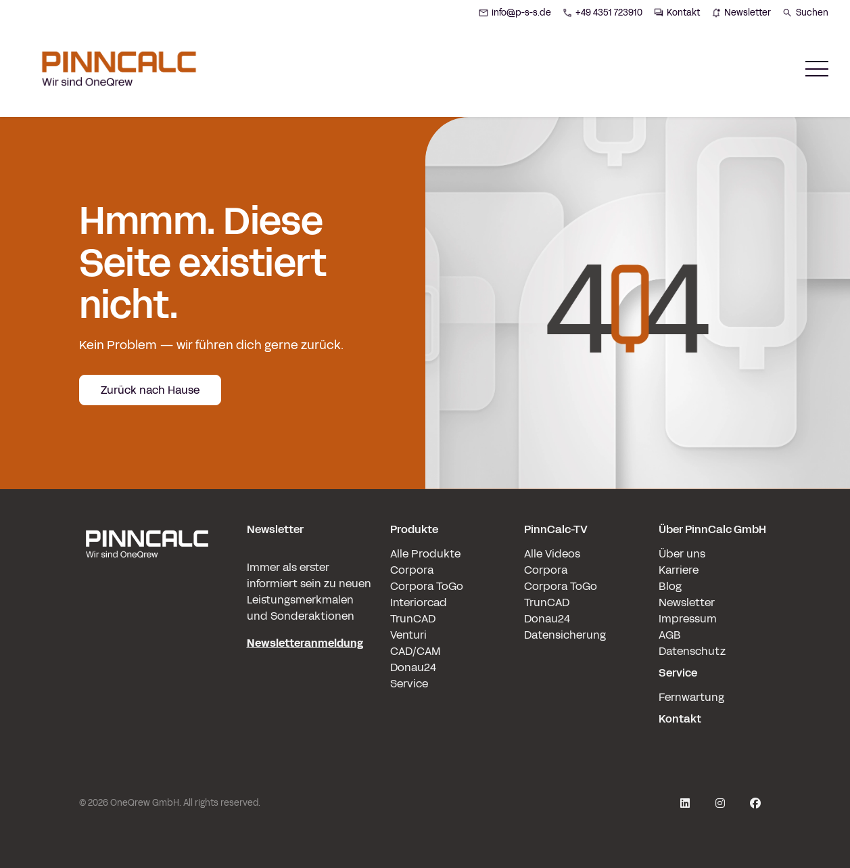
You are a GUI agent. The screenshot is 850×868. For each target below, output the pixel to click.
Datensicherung (565, 635)
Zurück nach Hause (150, 390)
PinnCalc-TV (556, 529)
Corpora (411, 570)
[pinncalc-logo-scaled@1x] (146, 624)
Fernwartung (691, 697)
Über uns (682, 554)
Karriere (679, 570)
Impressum (688, 618)
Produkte (414, 529)
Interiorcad (418, 602)
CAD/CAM (415, 651)
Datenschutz (692, 651)
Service (409, 683)
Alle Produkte (425, 554)
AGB (670, 635)
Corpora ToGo (426, 586)
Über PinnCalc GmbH (712, 529)
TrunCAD (412, 618)
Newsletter (687, 602)
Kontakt (680, 719)
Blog (670, 586)
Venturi (408, 635)
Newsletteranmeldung (305, 643)
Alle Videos (552, 554)
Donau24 (413, 667)
